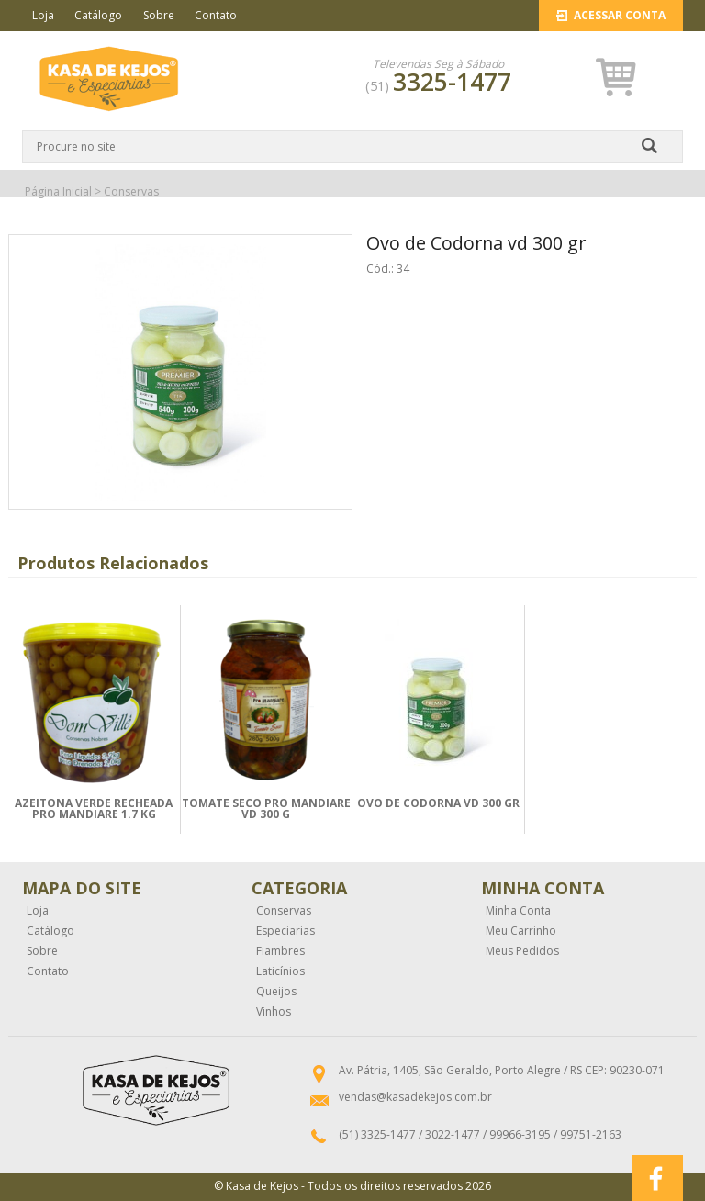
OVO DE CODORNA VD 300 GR (438, 803)
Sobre (158, 15)
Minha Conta (518, 910)
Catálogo (98, 15)
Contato (216, 15)
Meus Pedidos (522, 951)
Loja (43, 15)
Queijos (276, 991)
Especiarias (285, 931)
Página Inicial (58, 191)
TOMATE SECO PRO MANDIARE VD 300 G (266, 808)
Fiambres (280, 951)
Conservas (131, 191)
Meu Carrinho (521, 931)
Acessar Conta (611, 15)
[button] (616, 78)
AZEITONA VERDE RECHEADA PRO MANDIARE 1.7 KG (94, 808)
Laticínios (280, 971)
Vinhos (273, 1011)
